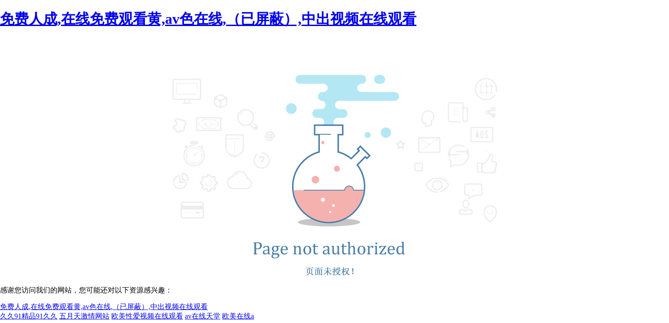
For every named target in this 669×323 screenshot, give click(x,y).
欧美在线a (238, 316)
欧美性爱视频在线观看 (147, 316)
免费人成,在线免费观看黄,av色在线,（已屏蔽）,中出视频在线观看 (208, 19)
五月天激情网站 (84, 316)
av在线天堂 (202, 316)
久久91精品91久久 (28, 316)
